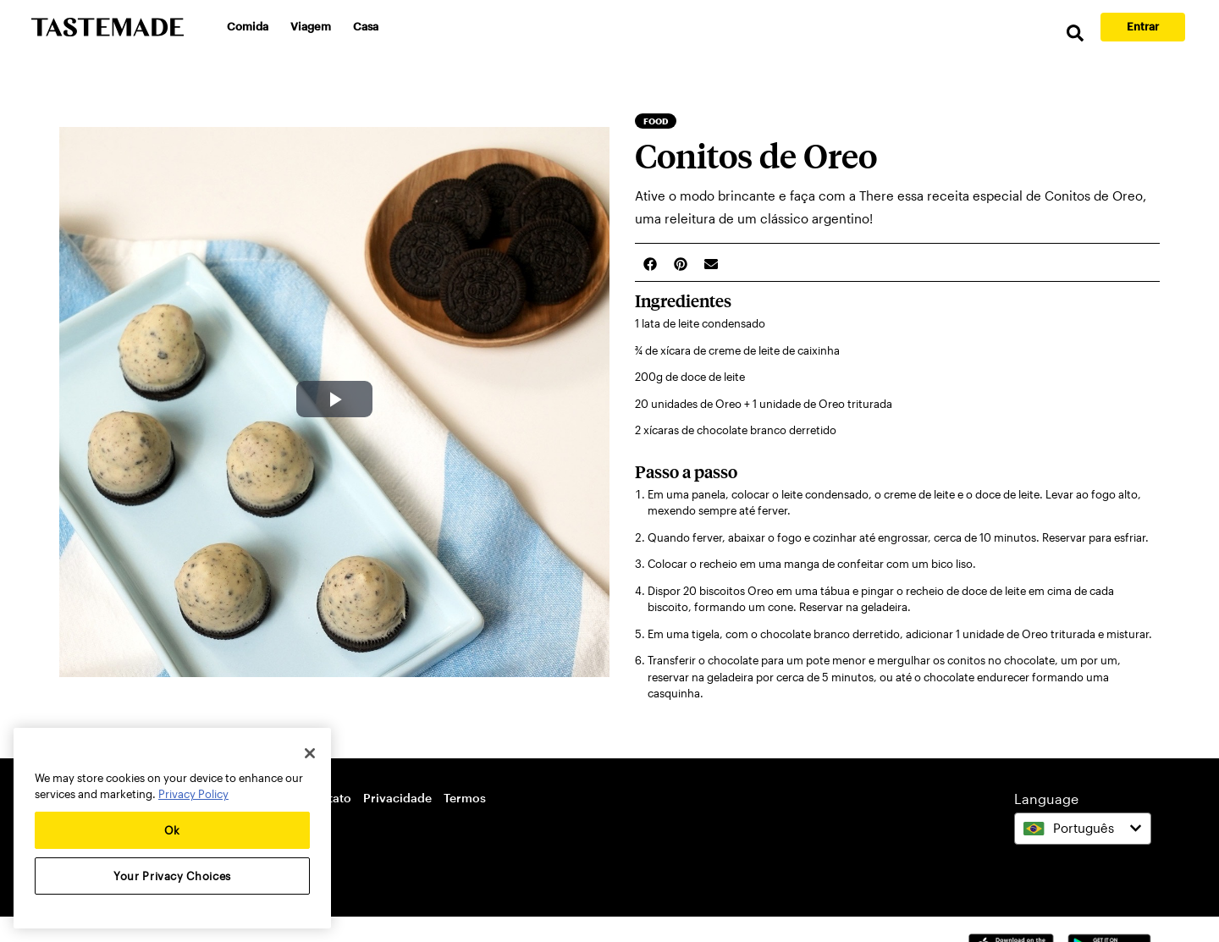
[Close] (309, 753)
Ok (172, 830)
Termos (465, 798)
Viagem (310, 26)
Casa (365, 26)
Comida (247, 26)
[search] (1075, 33)
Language (1046, 799)
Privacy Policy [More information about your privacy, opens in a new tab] (193, 794)
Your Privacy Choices (172, 876)
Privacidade (397, 798)
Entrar (1143, 26)
